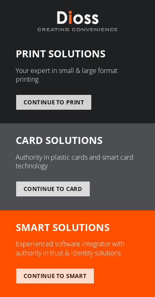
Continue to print (54, 102)
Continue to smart (55, 276)
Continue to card (52, 189)
